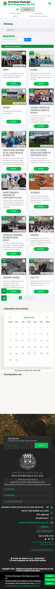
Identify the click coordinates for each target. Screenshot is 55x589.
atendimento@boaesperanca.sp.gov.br (34, 522)
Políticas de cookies (47, 544)
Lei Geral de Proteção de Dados (42, 550)
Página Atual (10, 30)
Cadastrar (41, 445)
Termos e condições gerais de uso (43, 542)
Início (4, 30)
